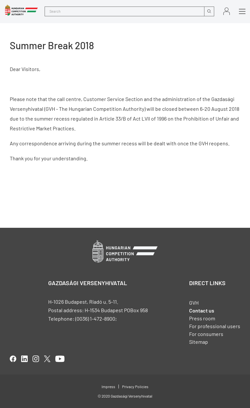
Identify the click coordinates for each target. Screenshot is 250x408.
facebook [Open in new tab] (13, 359)
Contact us (201, 310)
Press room (202, 318)
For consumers (206, 334)
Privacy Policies (135, 386)
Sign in (226, 11)
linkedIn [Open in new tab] (24, 359)
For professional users (214, 326)
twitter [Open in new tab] (47, 359)
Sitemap (198, 342)
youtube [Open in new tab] (59, 359)
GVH (194, 302)
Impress (108, 386)
